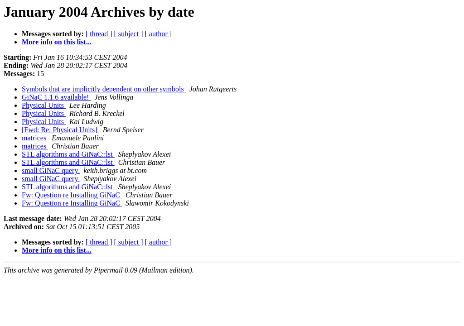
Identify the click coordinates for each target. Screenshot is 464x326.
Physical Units (44, 105)
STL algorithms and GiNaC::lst (68, 154)
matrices (35, 138)
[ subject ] (128, 34)
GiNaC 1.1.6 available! (56, 97)
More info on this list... (57, 42)
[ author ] (158, 34)
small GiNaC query (51, 170)
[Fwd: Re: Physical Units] (60, 130)
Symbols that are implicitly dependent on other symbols (104, 89)
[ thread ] (99, 34)
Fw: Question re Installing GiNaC (72, 195)
